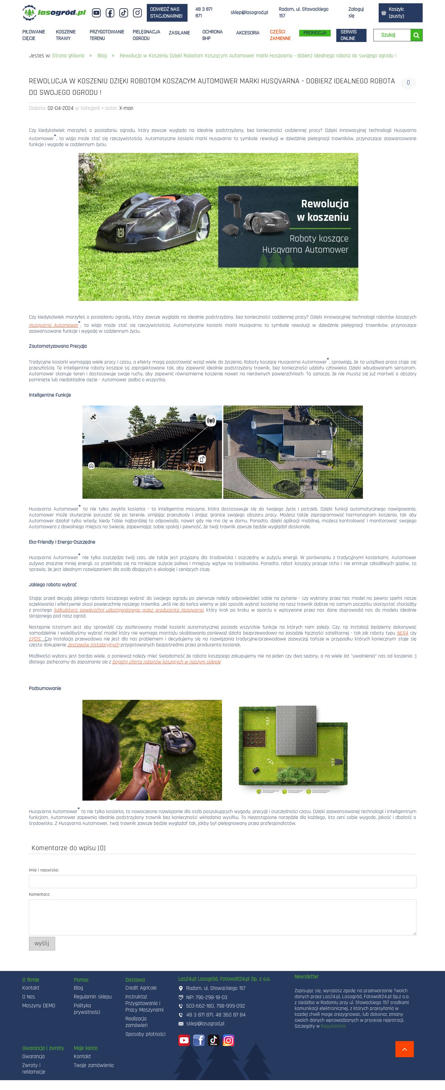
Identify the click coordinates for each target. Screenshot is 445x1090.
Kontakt (30, 988)
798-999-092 (230, 1006)
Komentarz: (39, 894)
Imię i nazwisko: (44, 870)
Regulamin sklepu (93, 996)
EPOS (34, 639)
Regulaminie (333, 1026)
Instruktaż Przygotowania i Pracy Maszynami (144, 1003)
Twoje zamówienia (94, 1065)
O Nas (28, 996)
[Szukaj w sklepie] (393, 35)
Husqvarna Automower (53, 325)
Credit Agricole (141, 988)
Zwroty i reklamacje (33, 1069)
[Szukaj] (416, 35)
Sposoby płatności (145, 1034)
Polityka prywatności (87, 1009)
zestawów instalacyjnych (93, 644)
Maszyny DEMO (38, 1005)
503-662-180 (200, 1006)
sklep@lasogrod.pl (249, 13)
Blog (78, 988)
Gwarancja (33, 1056)
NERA (402, 633)
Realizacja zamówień (136, 1022)
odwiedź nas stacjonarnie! (166, 13)
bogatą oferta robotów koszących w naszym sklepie (166, 662)
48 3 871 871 (203, 12)
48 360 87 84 (230, 1014)
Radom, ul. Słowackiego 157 (303, 12)
